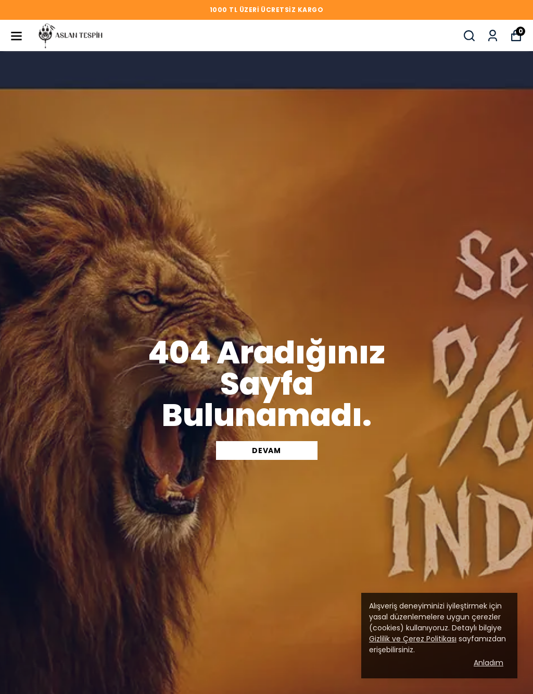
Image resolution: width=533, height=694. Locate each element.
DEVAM (266, 450)
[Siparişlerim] (492, 35)
